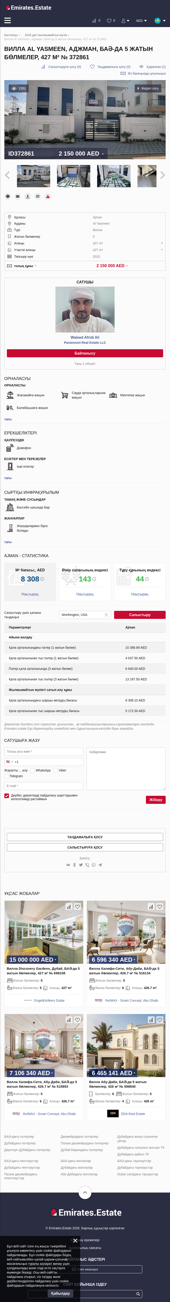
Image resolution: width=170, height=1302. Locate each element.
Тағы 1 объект (85, 361)
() (64, 67)
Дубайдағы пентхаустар (22, 1164)
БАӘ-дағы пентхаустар (21, 1158)
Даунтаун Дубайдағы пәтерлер (27, 1147)
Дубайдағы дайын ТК (133, 1151)
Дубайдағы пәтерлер (20, 1140)
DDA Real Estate (133, 1111)
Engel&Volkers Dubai (49, 997)
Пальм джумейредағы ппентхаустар (20, 1173)
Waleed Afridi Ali (85, 335)
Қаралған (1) (156, 67)
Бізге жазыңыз (87, 1266)
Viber (62, 767)
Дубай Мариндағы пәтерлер (82, 1147)
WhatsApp (43, 767)
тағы (8, 416)
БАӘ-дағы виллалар (76, 1158)
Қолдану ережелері (85, 1237)
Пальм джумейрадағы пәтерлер (85, 1140)
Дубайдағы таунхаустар (135, 1164)
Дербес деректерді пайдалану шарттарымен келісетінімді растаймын (44, 794)
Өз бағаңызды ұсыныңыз (147, 73)
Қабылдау (60, 1293)
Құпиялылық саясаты (85, 1245)
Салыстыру (140, 612)
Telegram (16, 773)
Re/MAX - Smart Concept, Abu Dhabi (131, 997)
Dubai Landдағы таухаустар (137, 1171)
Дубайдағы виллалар (77, 1164)
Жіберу (155, 797)
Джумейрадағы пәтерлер (79, 1133)
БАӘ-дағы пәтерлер (19, 1133)
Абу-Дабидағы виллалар (79, 1171)
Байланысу (85, 350)
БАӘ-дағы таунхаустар (134, 1158)
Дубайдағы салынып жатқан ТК (141, 1144)
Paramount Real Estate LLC (85, 340)
